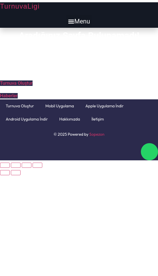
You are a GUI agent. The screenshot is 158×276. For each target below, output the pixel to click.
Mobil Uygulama (59, 106)
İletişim (97, 119)
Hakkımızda (69, 119)
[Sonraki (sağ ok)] (16, 172)
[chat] (149, 151)
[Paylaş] (16, 165)
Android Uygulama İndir (27, 119)
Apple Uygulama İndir (104, 106)
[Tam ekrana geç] (26, 165)
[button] (78, 21)
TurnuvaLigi (20, 6)
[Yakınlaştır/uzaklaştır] (37, 165)
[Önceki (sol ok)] (5, 172)
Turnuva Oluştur (20, 106)
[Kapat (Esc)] (5, 165)
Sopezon (97, 134)
